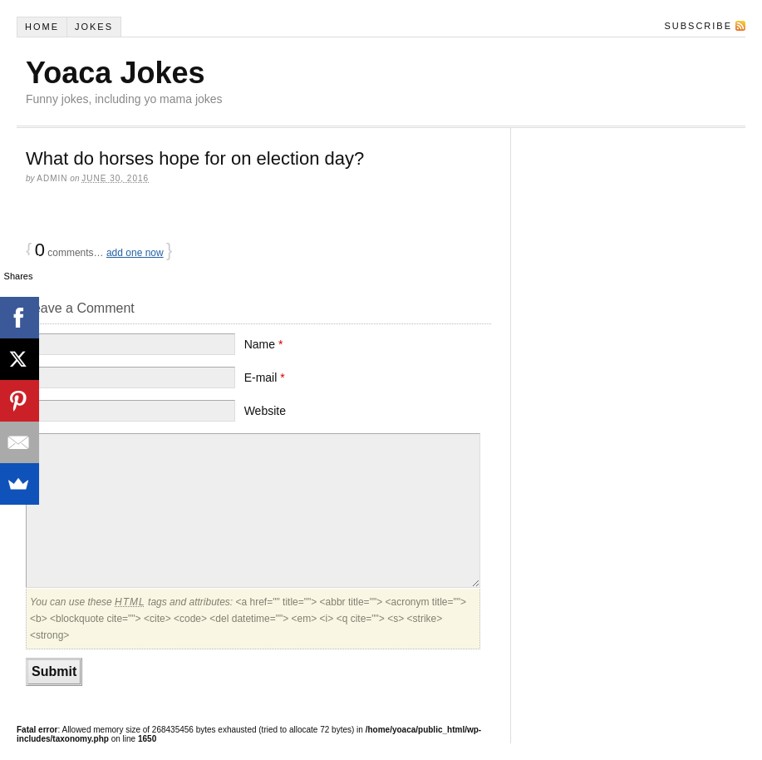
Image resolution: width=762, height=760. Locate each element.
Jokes (94, 27)
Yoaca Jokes (115, 73)
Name (263, 344)
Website (265, 410)
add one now (135, 253)
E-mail (264, 377)
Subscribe (698, 26)
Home (42, 27)
